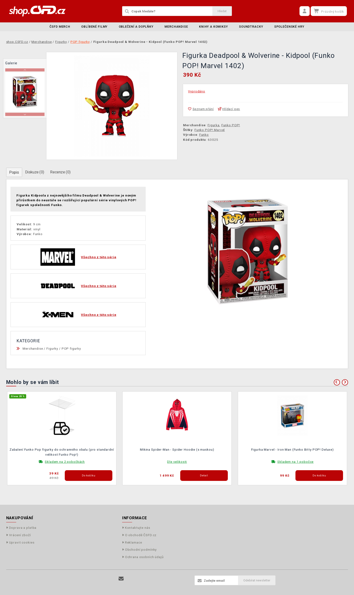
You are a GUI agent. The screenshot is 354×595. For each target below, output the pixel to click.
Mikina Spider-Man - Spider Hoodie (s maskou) (177, 449)
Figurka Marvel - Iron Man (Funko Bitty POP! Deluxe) (292, 449)
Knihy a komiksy (213, 26)
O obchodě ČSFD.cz (139, 535)
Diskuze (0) (34, 172)
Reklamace (132, 542)
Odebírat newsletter (256, 580)
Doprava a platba (21, 527)
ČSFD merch (60, 26)
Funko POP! (230, 125)
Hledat (222, 11)
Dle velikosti (177, 462)
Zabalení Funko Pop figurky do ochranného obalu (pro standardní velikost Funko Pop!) (62, 452)
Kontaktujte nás (136, 527)
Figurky (52, 348)
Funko (204, 134)
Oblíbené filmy (94, 26)
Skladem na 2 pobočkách (65, 462)
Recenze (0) (60, 172)
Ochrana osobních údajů (143, 557)
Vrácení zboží (18, 535)
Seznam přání (201, 109)
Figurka (213, 125)
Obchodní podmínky (139, 549)
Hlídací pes (229, 109)
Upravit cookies (20, 542)
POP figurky (71, 348)
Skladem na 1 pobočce (295, 462)
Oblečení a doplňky (136, 26)
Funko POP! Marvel (209, 130)
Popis (14, 172)
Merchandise (176, 26)
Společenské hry (289, 26)
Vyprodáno (196, 91)
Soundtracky (251, 26)
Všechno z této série (98, 257)
